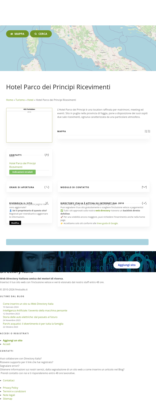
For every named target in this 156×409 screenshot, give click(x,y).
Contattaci (8, 380)
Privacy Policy (10, 387)
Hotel (30, 100)
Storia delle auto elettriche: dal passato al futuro (30, 317)
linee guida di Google (107, 223)
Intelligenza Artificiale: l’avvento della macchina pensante (35, 310)
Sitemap (7, 398)
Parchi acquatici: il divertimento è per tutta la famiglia (33, 323)
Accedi (6, 344)
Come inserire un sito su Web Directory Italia (28, 303)
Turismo (20, 100)
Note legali (9, 395)
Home (9, 100)
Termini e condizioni (14, 391)
